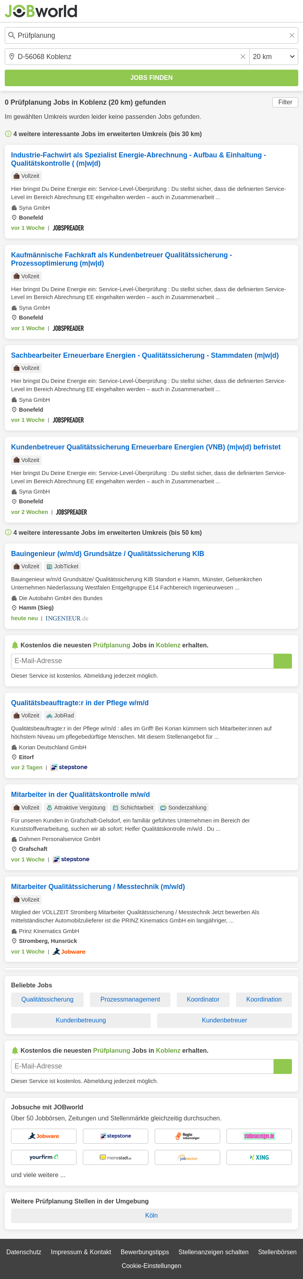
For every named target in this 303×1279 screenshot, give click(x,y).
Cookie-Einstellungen (151, 1265)
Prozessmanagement (130, 999)
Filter (285, 102)
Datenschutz (23, 1252)
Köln (151, 1215)
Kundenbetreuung (81, 1020)
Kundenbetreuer (224, 1020)
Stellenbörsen (277, 1252)
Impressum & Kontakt (81, 1252)
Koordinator (203, 999)
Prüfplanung (31, 102)
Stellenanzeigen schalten (213, 1252)
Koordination (264, 999)
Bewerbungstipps (145, 1252)
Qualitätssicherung (47, 999)
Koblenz (93, 102)
